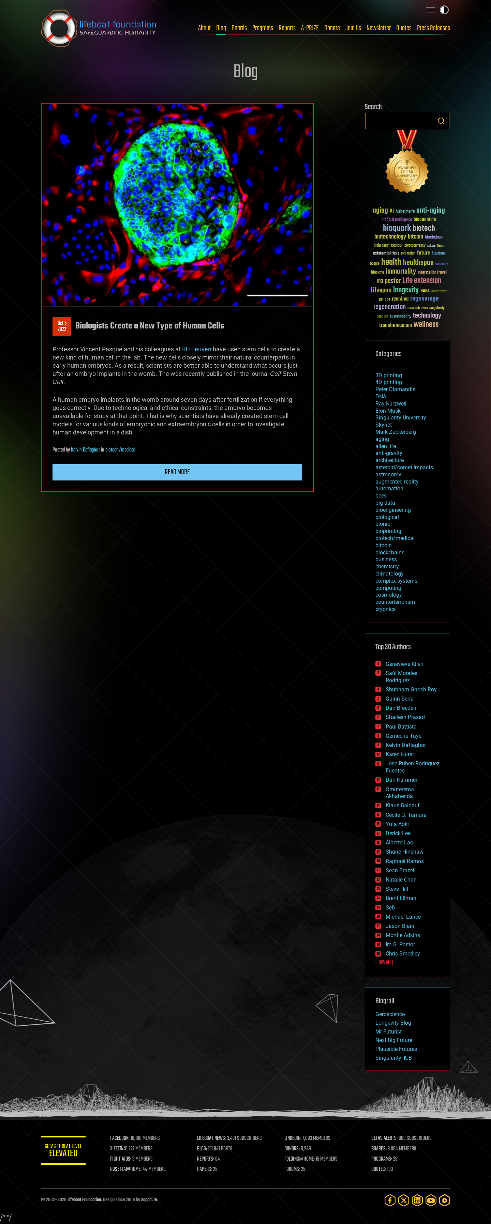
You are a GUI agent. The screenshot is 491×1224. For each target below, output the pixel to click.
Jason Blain (400, 926)
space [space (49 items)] (382, 316)
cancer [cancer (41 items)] (397, 245)
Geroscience (390, 1014)
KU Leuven (196, 349)
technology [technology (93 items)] (427, 316)
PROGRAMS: (382, 1159)
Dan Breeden (401, 708)
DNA (380, 396)
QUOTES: (379, 1169)
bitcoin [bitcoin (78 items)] (415, 237)
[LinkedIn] (417, 1200)
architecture (389, 460)
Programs (262, 28)
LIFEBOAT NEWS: (213, 1138)
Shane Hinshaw (404, 851)
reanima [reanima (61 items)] (400, 299)
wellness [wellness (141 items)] (426, 324)
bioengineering (393, 510)
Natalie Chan (401, 879)
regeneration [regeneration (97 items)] (389, 307)
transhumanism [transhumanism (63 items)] (395, 325)
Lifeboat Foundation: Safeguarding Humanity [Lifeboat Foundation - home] (99, 28)
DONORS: (293, 1149)
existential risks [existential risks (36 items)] (386, 253)
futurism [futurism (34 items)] (438, 253)
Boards (239, 28)
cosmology (388, 595)
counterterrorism (395, 602)
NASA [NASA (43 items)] (425, 291)
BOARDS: (380, 1149)
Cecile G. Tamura (406, 815)
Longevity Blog (393, 1023)
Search (441, 121)
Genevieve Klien (404, 664)
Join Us (353, 28)
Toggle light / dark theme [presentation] (444, 9)
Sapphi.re (149, 1200)
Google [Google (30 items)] (375, 264)
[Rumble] (444, 1200)
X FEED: (119, 1149)
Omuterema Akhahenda (400, 793)
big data (385, 503)
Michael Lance (403, 917)
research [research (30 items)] (413, 308)
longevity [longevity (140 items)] (406, 290)
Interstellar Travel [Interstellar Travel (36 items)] (432, 272)
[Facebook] (390, 1200)
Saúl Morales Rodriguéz (401, 677)
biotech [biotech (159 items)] (424, 228)
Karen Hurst (400, 754)
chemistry (387, 566)
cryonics (385, 609)
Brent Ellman (401, 898)
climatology (389, 573)
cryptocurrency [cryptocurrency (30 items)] (415, 246)
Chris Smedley (403, 953)
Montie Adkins (403, 935)
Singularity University (400, 417)
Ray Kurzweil (390, 403)
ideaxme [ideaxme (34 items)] (377, 273)
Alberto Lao (399, 842)
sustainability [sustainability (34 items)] (400, 317)
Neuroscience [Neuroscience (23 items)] (439, 292)
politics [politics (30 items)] (384, 299)
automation (389, 488)
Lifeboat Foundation (84, 1200)
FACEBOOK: (123, 1138)
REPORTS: (208, 1159)
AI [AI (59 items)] (392, 211)
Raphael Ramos (405, 861)
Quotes (404, 28)
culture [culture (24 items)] (431, 246)
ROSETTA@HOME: (129, 1169)
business (386, 559)
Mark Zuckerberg (395, 432)
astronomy (388, 474)
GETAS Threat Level (64, 1151)
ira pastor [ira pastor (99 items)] (388, 281)
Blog (221, 28)
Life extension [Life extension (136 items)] (421, 280)
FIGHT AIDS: (123, 1159)
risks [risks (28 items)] (424, 308)
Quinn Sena (400, 698)
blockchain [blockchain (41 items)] (434, 237)
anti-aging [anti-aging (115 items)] (430, 210)
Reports (287, 28)
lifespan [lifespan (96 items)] (381, 290)
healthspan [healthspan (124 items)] (418, 263)
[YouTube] (431, 1200)
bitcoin (383, 545)
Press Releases (433, 28)
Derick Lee (398, 833)
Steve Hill (397, 889)
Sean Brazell (401, 870)
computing (388, 588)
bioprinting (388, 531)
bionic (382, 524)
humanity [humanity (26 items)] (441, 264)
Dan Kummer (401, 780)
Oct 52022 (62, 326)
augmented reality (397, 481)
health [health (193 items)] (391, 262)
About (204, 28)
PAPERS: (206, 1169)
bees (381, 495)
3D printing (388, 375)
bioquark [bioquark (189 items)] (397, 228)
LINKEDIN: (294, 1138)
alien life (385, 446)
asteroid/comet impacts (404, 467)
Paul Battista (401, 726)
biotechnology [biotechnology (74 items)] (390, 237)
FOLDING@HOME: (301, 1159)
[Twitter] (403, 1200)
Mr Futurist (388, 1031)
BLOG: (204, 1149)
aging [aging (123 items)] (380, 210)
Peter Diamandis (395, 389)
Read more (177, 472)
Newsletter (379, 28)
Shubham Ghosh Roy (411, 689)
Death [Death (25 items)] (440, 246)
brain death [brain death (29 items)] (381, 246)
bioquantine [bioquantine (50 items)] (425, 219)
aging (382, 439)
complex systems (396, 581)
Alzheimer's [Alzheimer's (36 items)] (405, 211)
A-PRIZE (310, 28)
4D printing (388, 382)
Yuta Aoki (397, 824)
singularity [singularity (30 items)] (437, 308)
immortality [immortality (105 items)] (401, 271)
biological (387, 517)
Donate (332, 28)
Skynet (383, 425)
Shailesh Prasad (405, 717)
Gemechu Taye (403, 736)
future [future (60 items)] (423, 253)
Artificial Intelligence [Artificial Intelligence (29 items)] (397, 220)
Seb (390, 907)
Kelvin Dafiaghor (85, 450)
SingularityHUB (393, 1058)
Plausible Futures (396, 1049)
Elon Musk (388, 411)
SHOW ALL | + (385, 962)
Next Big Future (393, 1040)
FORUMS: (294, 1169)
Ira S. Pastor (400, 944)
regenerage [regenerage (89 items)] (424, 299)
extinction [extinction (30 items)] (408, 253)
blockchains (389, 552)
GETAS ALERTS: (385, 1138)
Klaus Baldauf (403, 805)
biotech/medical (120, 450)
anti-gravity (388, 453)
